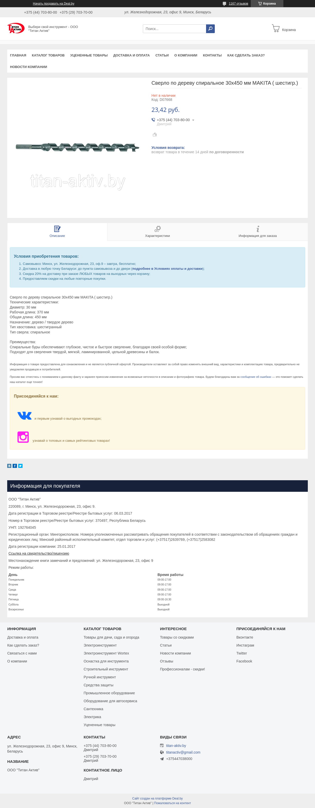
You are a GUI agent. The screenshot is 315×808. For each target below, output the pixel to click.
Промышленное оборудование (109, 693)
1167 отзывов (238, 3)
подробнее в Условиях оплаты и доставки (167, 269)
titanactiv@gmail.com (183, 752)
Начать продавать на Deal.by (53, 3)
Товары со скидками (177, 637)
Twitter (241, 653)
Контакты (212, 55)
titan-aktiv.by (176, 746)
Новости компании (28, 67)
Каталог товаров (48, 55)
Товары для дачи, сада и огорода (111, 637)
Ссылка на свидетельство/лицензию (38, 553)
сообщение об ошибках (255, 376)
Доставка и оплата (131, 55)
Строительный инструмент (106, 669)
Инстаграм (245, 645)
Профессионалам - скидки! (182, 669)
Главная (18, 55)
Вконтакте (244, 637)
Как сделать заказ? (246, 55)
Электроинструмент (100, 645)
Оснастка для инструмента (106, 661)
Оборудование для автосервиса (110, 701)
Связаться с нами (22, 653)
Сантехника (93, 709)
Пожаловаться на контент (172, 803)
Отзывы (166, 661)
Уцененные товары (89, 55)
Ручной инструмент (100, 677)
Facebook (244, 661)
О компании (185, 55)
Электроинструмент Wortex (106, 653)
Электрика (92, 717)
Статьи (162, 55)
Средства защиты (98, 685)
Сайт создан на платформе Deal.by (157, 798)
